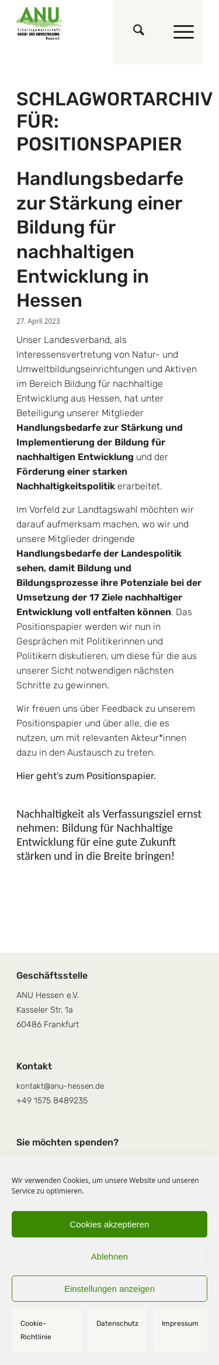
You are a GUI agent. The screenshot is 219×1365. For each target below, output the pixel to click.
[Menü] (178, 32)
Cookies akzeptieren (110, 1224)
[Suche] (132, 32)
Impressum (180, 1323)
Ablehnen (109, 1256)
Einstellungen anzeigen (109, 1289)
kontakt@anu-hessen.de (60, 1085)
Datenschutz (117, 1323)
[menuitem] (133, 32)
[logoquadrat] (90, 23)
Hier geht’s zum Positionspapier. (86, 775)
